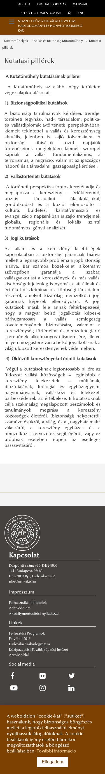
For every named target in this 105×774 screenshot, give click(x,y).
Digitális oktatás (51, 4)
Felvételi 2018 (19, 639)
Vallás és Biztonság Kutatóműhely (59, 41)
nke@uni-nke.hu (22, 581)
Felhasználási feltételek (28, 603)
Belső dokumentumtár (40, 13)
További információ (56, 751)
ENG (81, 13)
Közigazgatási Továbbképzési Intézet (38, 650)
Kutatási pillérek (29, 61)
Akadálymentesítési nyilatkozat (34, 614)
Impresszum (21, 592)
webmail (80, 4)
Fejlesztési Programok (27, 633)
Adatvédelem (20, 608)
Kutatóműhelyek (17, 41)
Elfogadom (52, 761)
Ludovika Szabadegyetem (29, 644)
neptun (23, 4)
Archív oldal (19, 655)
